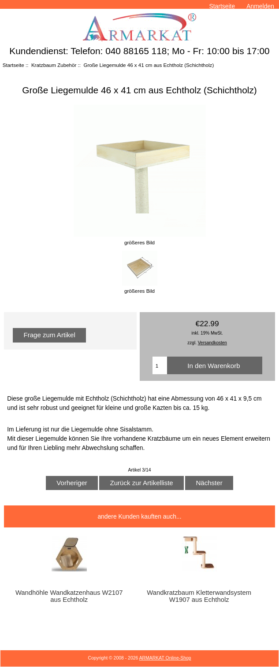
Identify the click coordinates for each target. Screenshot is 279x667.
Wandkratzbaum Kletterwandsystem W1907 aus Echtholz (199, 596)
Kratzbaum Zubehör (53, 65)
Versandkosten (212, 342)
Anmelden (260, 6)
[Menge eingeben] (160, 365)
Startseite (222, 6)
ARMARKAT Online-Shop (165, 658)
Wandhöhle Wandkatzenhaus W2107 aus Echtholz (69, 596)
